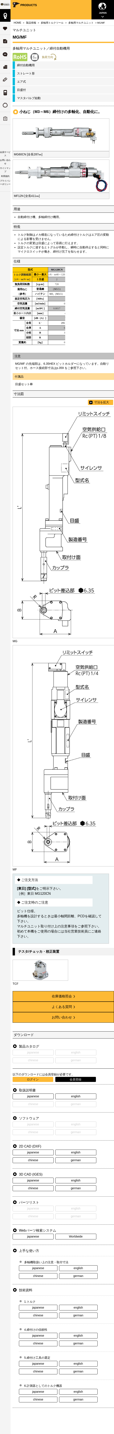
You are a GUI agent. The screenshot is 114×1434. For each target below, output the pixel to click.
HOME (17, 22)
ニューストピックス (5, 79)
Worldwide (76, 1236)
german (76, 1160)
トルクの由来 (5, 105)
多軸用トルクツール (52, 22)
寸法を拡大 (101, 402)
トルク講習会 (5, 118)
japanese (33, 1096)
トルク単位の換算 (5, 92)
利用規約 (5, 176)
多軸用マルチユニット (81, 22)
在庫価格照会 (63, 996)
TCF (15, 983)
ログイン (33, 1079)
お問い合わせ (63, 1017)
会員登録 (75, 1079)
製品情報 (5, 15)
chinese (33, 1160)
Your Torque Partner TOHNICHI (5, 4)
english (75, 1096)
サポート (5, 28)
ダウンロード (5, 41)
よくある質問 (5, 54)
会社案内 (5, 67)
